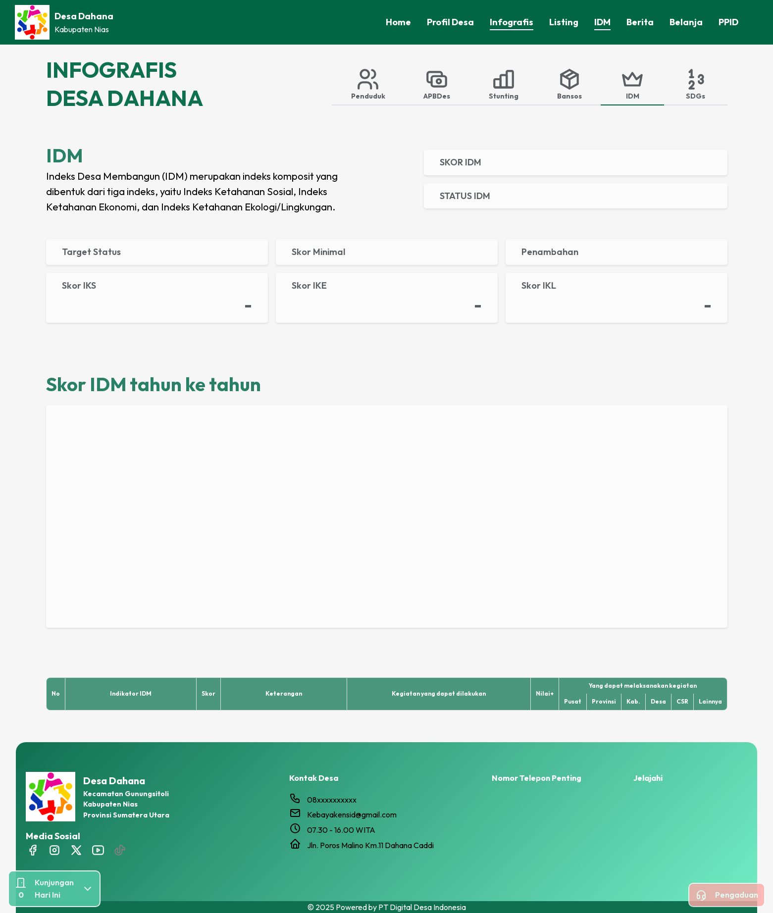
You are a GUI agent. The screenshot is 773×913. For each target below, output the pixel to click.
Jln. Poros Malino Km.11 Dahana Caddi (370, 845)
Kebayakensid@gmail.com (352, 814)
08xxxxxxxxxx (332, 800)
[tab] (368, 83)
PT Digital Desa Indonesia (422, 907)
